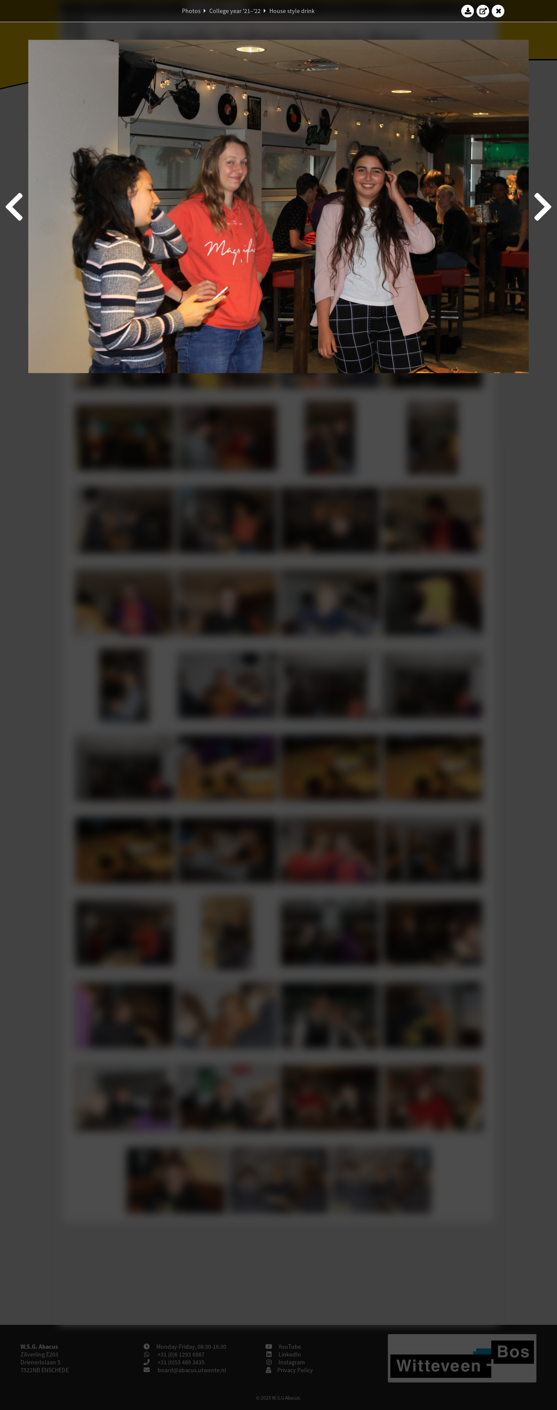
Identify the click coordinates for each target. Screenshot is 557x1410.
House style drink (292, 11)
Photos (191, 11)
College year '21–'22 (235, 11)
